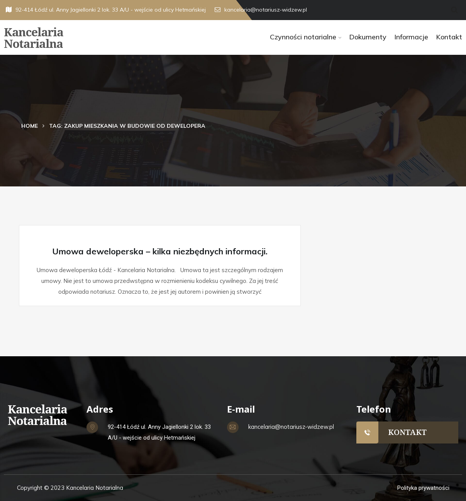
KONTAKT (407, 432)
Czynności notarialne (303, 36)
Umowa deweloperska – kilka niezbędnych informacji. (160, 251)
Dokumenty (367, 36)
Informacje (411, 36)
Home (29, 125)
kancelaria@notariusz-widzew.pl (261, 9)
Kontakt (449, 36)
